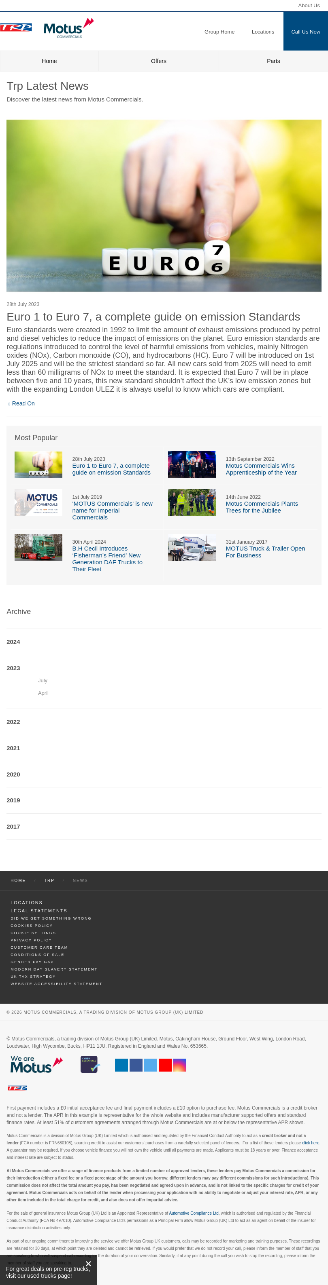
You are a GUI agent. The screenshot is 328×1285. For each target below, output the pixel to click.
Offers (158, 61)
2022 (13, 721)
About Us (309, 5)
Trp (49, 880)
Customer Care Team (39, 947)
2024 (13, 641)
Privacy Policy (31, 940)
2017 (13, 826)
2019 (13, 800)
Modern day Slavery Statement (54, 969)
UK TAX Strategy (33, 977)
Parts (273, 61)
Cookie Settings (33, 933)
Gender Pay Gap (32, 962)
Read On (23, 403)
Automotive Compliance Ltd (194, 1213)
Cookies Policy (32, 926)
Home (49, 61)
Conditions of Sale (37, 955)
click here (310, 1143)
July (42, 680)
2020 (13, 774)
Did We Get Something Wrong (51, 918)
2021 (13, 748)
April (43, 693)
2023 (13, 668)
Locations (27, 902)
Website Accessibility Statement (56, 984)
